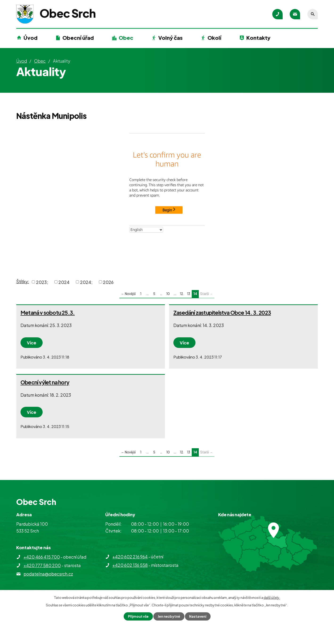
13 (188, 294)
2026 (108, 282)
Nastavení (197, 616)
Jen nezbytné (169, 616)
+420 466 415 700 (42, 557)
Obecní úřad (78, 37)
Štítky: (22, 281)
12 (181, 294)
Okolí (214, 37)
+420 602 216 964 (130, 556)
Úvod (30, 37)
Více (31, 342)
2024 (63, 282)
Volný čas (170, 37)
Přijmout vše (138, 616)
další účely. (272, 597)
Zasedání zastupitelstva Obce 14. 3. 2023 (222, 312)
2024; (86, 282)
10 (168, 294)
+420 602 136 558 (130, 565)
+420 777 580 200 (42, 565)
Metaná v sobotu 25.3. (47, 312)
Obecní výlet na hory (44, 382)
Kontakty (258, 37)
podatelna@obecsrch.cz (48, 574)
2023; (42, 282)
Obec (126, 37)
